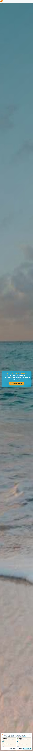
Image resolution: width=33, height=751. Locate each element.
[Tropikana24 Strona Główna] (2, 1)
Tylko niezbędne (13, 748)
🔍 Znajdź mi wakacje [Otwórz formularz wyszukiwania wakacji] (16, 383)
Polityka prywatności (23, 736)
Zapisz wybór (19, 748)
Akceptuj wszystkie (27, 748)
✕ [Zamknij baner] (30, 734)
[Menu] (31, 2)
